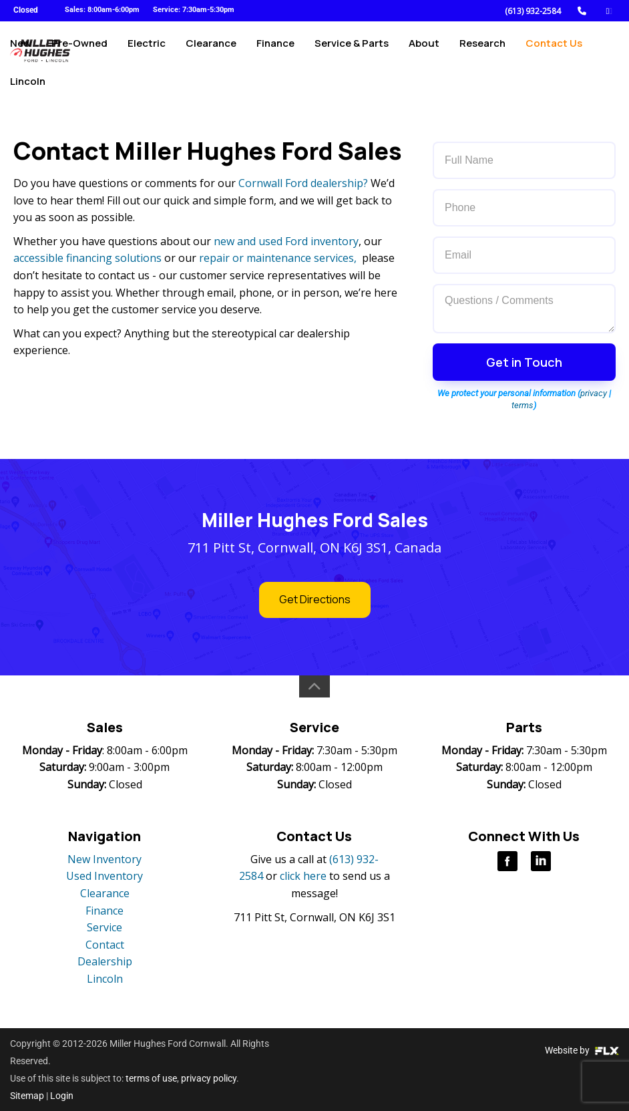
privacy (593, 393)
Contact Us (554, 51)
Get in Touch (524, 362)
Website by (582, 1050)
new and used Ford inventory (286, 241)
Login (61, 1095)
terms (522, 405)
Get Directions (315, 599)
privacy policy (208, 1078)
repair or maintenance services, (278, 258)
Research (482, 51)
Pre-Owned (79, 51)
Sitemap (27, 1095)
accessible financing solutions (87, 258)
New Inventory (104, 859)
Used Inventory (104, 875)
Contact (104, 944)
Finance (275, 51)
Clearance (211, 51)
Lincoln (27, 98)
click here (303, 875)
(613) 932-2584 (533, 11)
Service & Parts (351, 51)
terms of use (151, 1078)
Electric (147, 51)
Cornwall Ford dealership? (303, 183)
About (424, 51)
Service (104, 927)
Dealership (104, 961)
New (20, 51)
